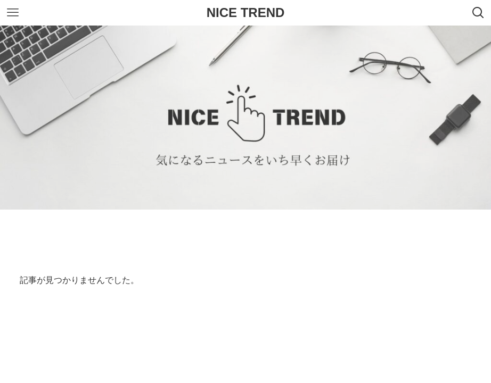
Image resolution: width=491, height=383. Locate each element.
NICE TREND (246, 12)
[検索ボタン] (478, 13)
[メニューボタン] (13, 13)
